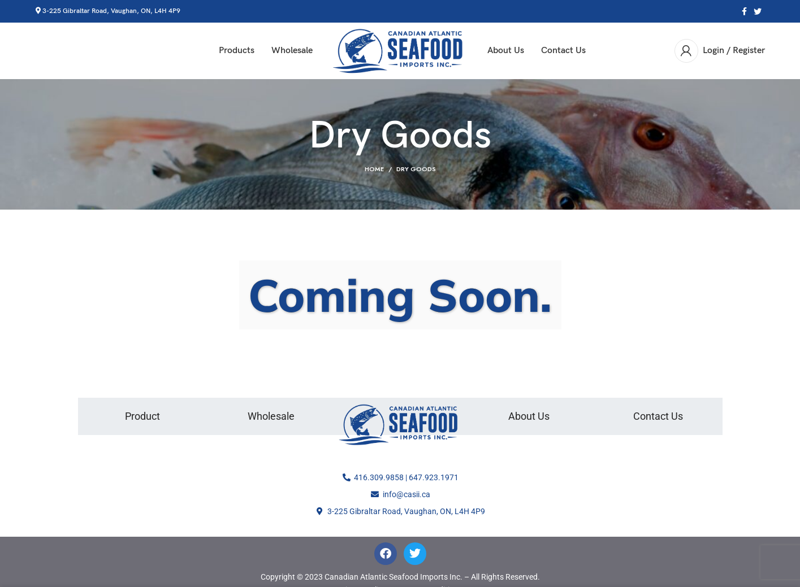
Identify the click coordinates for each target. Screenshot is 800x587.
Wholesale (271, 417)
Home (374, 169)
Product (142, 417)
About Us (529, 417)
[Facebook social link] (744, 11)
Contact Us (658, 417)
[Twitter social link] (757, 11)
